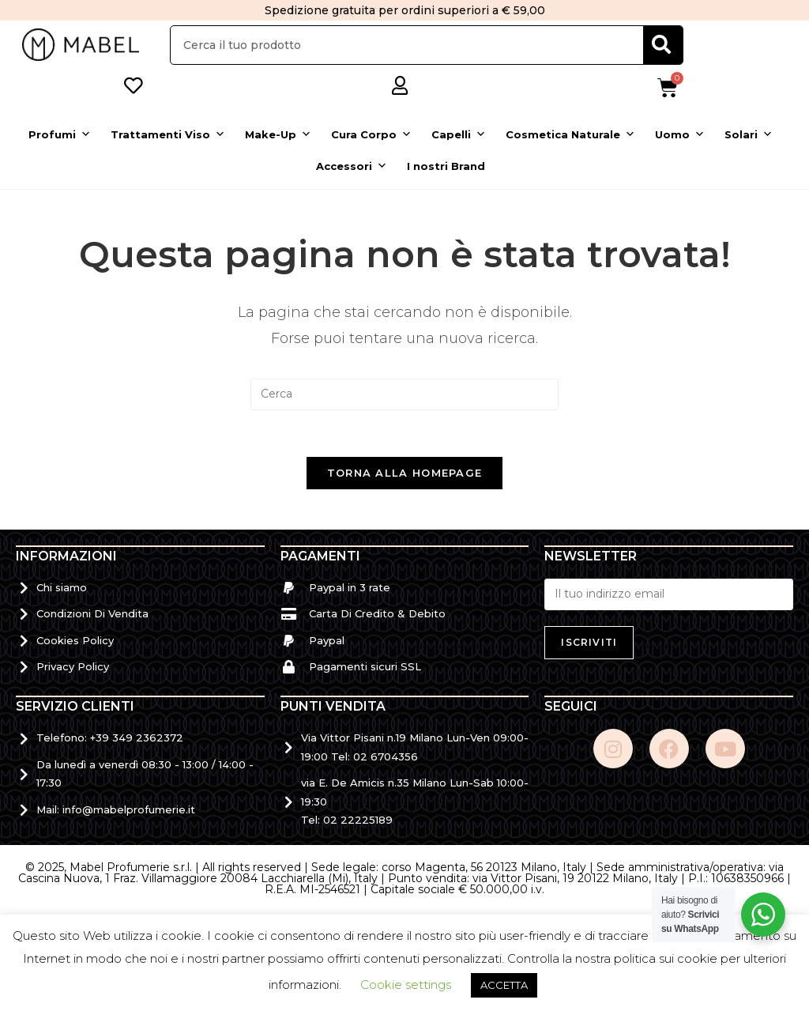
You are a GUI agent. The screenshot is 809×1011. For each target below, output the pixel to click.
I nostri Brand (446, 166)
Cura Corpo (371, 134)
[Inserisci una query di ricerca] (404, 394)
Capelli (458, 134)
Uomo (680, 134)
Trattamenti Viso (168, 134)
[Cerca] (663, 45)
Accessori (351, 166)
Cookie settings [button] (405, 984)
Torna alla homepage (405, 474)
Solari (748, 134)
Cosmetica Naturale (570, 134)
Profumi (59, 134)
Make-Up (278, 134)
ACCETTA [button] (504, 985)
